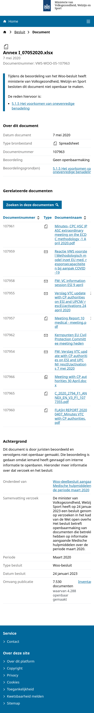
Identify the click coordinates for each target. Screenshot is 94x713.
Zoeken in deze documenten (32, 205)
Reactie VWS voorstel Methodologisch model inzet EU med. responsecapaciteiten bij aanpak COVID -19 (71, 262)
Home (10, 21)
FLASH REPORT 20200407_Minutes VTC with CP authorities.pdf (71, 416)
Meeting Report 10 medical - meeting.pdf (70, 322)
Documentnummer (22, 217)
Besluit (20, 32)
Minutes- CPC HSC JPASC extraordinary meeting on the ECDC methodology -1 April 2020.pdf (71, 234)
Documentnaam (71, 217)
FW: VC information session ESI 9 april (70, 282)
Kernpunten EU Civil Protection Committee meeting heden (70, 339)
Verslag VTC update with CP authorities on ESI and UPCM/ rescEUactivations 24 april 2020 (70, 301)
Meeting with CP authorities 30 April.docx (71, 380)
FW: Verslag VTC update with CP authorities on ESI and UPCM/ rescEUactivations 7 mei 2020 (71, 360)
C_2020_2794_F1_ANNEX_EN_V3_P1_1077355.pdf (71, 397)
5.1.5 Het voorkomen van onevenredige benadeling (73, 170)
